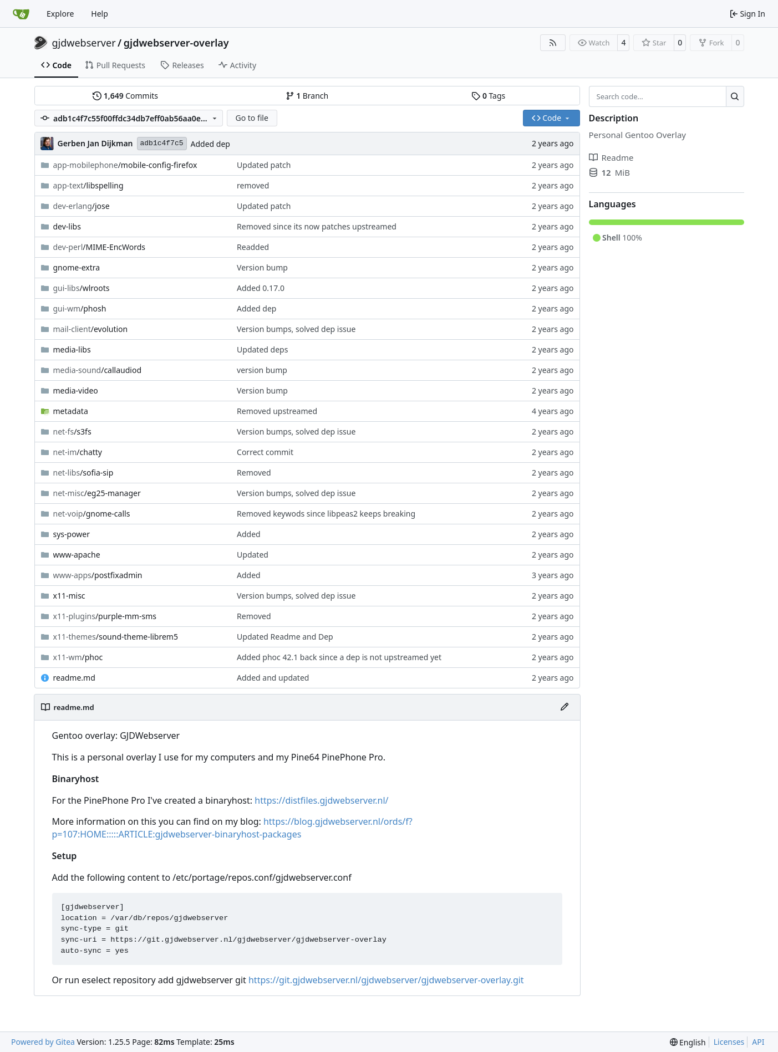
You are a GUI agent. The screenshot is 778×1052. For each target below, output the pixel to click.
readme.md (74, 677)
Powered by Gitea (43, 1041)
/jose (81, 206)
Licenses (729, 1041)
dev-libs (67, 226)
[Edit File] (564, 707)
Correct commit (265, 452)
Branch (307, 95)
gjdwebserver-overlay (176, 42)
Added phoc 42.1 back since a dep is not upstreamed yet (339, 657)
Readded (253, 247)
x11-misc (69, 595)
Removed (254, 472)
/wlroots (81, 288)
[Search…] (735, 96)
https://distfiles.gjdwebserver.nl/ (321, 800)
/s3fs (72, 431)
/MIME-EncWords (99, 247)
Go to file (251, 118)
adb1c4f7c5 (162, 143)
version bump (262, 370)
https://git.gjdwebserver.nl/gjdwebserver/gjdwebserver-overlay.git (386, 980)
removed (253, 185)
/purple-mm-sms (104, 616)
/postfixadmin (98, 575)
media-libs (72, 349)
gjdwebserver (84, 42)
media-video (75, 390)
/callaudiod (97, 370)
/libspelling (88, 185)
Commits (125, 95)
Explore (60, 13)
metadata (70, 411)
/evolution (90, 329)
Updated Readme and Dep (285, 636)
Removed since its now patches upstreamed (316, 226)
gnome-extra (76, 267)
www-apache (76, 554)
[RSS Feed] (553, 42)
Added (249, 534)
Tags (488, 95)
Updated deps (262, 349)
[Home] (21, 14)
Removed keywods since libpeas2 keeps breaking (326, 513)
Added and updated (273, 677)
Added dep (210, 144)
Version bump (262, 267)
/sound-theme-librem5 (115, 636)
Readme (611, 157)
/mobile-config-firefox (125, 165)
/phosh (79, 308)
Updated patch (264, 165)
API (758, 1041)
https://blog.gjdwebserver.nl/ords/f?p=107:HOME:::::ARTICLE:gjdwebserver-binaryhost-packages (232, 827)
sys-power (71, 534)
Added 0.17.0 (260, 288)
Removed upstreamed (277, 411)
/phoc (78, 657)
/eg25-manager (97, 493)
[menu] (688, 1042)
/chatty (78, 452)
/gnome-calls (91, 513)
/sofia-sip (83, 472)
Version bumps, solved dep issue (296, 329)
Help (99, 13)
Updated (252, 554)
